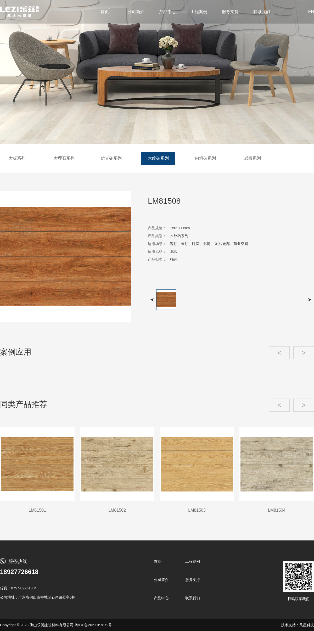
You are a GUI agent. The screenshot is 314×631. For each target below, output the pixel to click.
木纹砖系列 (158, 158)
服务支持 (230, 11)
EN (311, 11)
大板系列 (17, 158)
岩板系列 (252, 158)
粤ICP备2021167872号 (93, 625)
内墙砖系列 (205, 158)
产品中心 (167, 11)
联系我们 (261, 11)
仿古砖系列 (111, 158)
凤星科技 (306, 625)
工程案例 (198, 11)
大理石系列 (64, 158)
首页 (104, 11)
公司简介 (136, 11)
